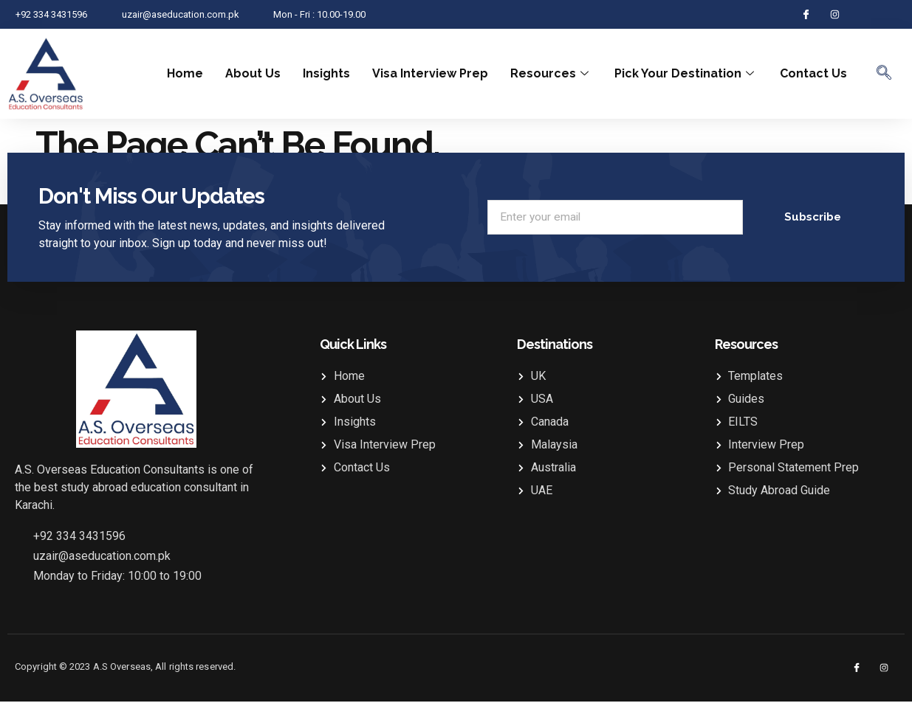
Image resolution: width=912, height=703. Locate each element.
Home (185, 73)
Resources (551, 73)
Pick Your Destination (686, 73)
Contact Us (813, 73)
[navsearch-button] (884, 74)
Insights (326, 73)
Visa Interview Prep (430, 73)
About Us (253, 73)
